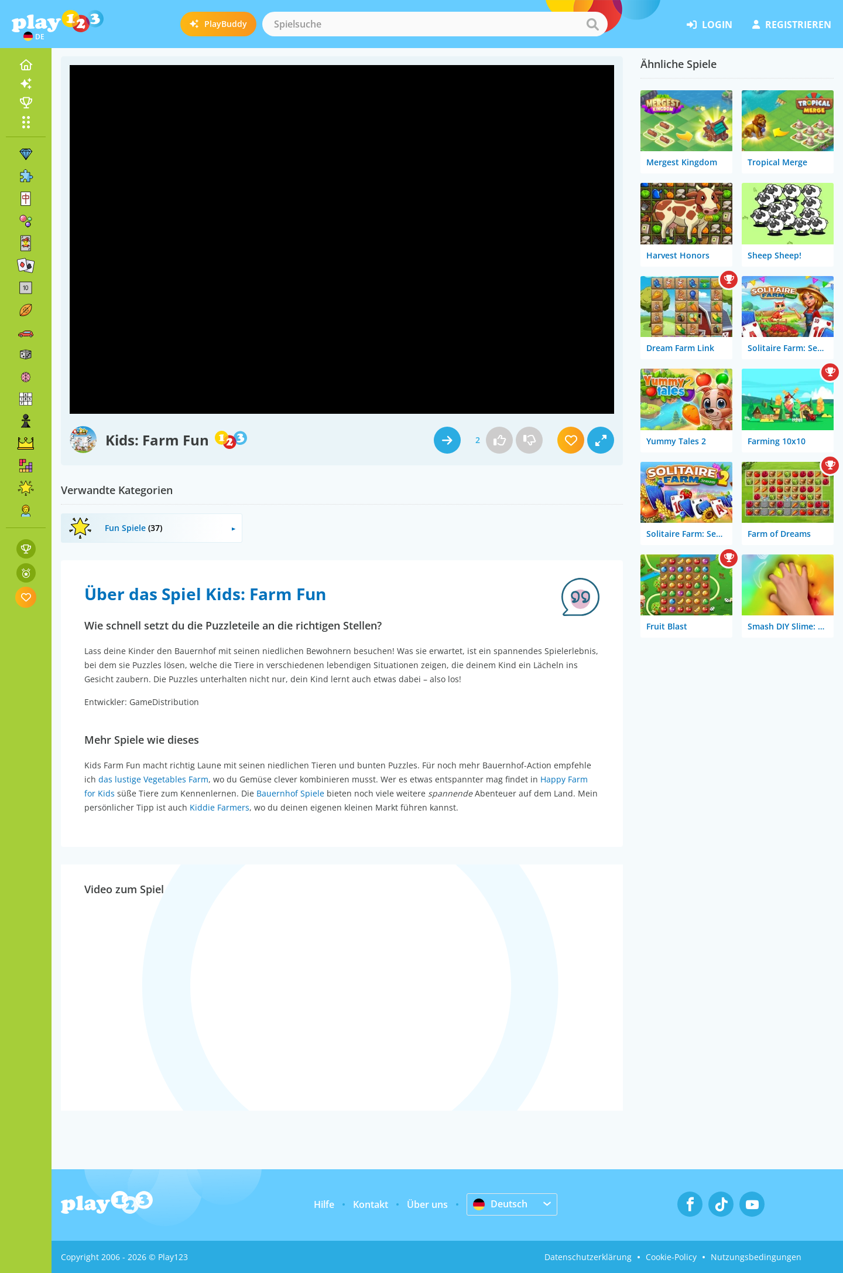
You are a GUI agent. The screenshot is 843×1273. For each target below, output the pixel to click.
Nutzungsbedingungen (756, 1256)
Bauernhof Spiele (290, 793)
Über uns (427, 1204)
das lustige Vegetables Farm (153, 779)
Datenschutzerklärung (588, 1256)
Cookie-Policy (671, 1256)
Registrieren (791, 24)
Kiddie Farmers (219, 807)
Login (709, 24)
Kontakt (370, 1204)
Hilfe (324, 1204)
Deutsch (500, 1203)
